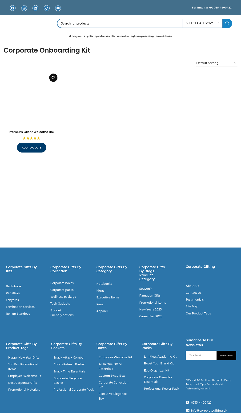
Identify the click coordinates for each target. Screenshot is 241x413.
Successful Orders (164, 36)
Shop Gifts (88, 36)
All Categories (75, 36)
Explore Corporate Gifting (142, 36)
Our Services (123, 36)
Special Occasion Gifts (105, 36)
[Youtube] (58, 8)
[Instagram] (24, 8)
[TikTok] (46, 8)
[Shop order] (216, 63)
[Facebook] (12, 8)
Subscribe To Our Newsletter (199, 342)
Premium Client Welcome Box (31, 130)
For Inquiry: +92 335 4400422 (207, 7)
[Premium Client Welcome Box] (31, 98)
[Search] (144, 23)
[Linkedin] (35, 8)
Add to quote (31, 146)
